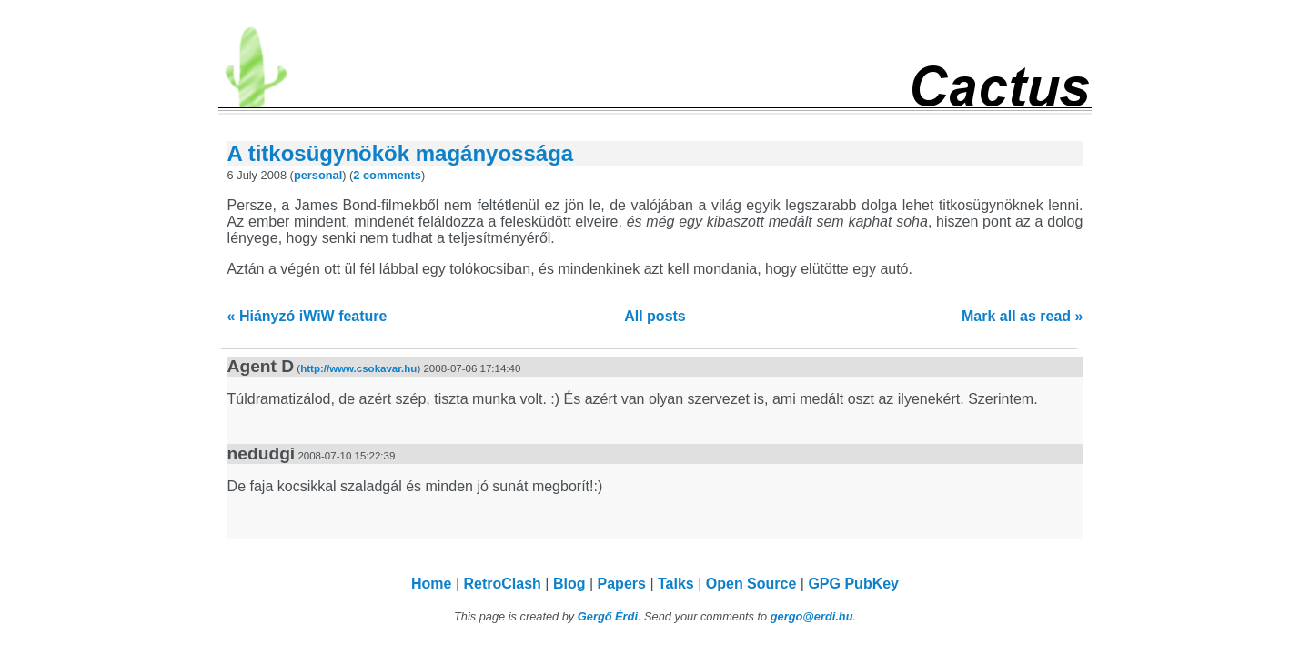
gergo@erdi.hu (812, 616)
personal (318, 175)
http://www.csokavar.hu (358, 368)
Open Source (751, 583)
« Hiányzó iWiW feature (307, 316)
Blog (569, 583)
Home (431, 583)
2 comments (387, 175)
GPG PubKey (853, 583)
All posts (655, 316)
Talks (676, 583)
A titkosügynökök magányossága (400, 153)
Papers (622, 583)
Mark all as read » (1022, 316)
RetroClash (502, 583)
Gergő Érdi (608, 616)
